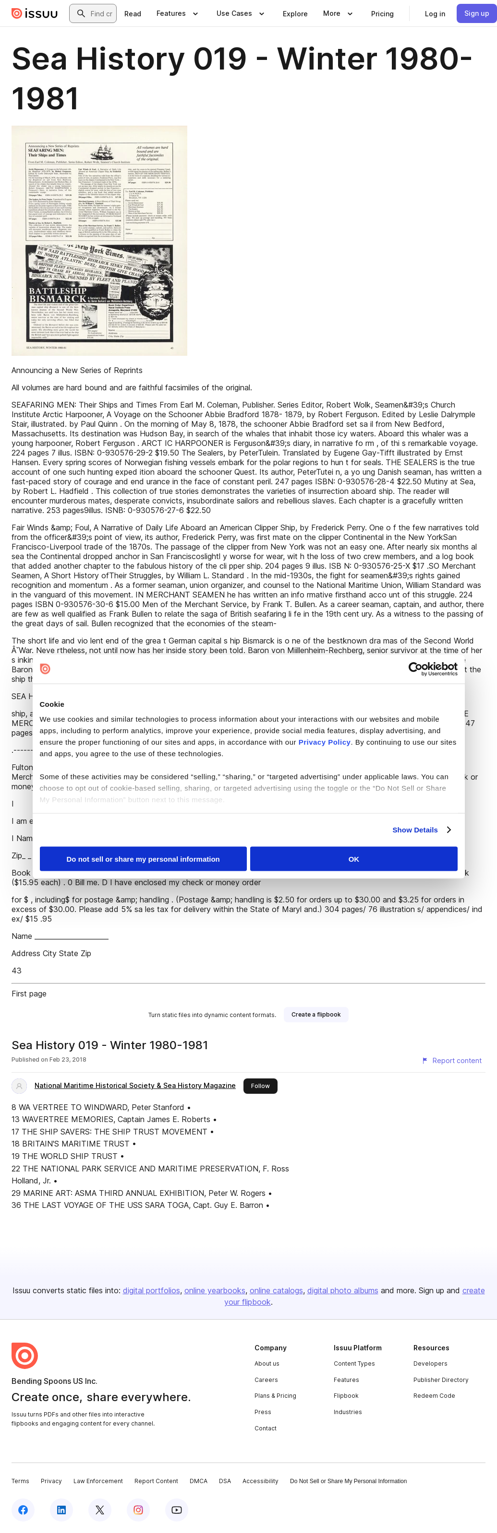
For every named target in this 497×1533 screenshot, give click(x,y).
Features (346, 1379)
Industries (348, 1412)
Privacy (51, 1481)
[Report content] (451, 1060)
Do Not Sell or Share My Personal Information (348, 1481)
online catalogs (276, 1290)
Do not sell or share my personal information (143, 858)
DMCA (198, 1481)
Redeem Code (434, 1395)
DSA (225, 1481)
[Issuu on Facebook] (23, 1509)
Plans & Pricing (275, 1395)
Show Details (415, 830)
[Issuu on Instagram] (138, 1509)
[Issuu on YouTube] (176, 1509)
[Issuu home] (34, 13)
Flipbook (346, 1395)
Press (263, 1412)
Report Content (156, 1481)
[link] (133, 13)
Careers (266, 1379)
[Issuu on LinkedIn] (61, 1509)
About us (267, 1363)
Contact (266, 1428)
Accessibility (260, 1481)
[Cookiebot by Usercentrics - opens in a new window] (416, 669)
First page (29, 993)
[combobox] (101, 13)
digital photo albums (342, 1290)
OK (354, 858)
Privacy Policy (325, 742)
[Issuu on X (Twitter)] (99, 1509)
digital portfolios (151, 1290)
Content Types (354, 1363)
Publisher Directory (441, 1379)
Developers (430, 1363)
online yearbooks (214, 1290)
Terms (20, 1481)
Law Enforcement (98, 1481)
